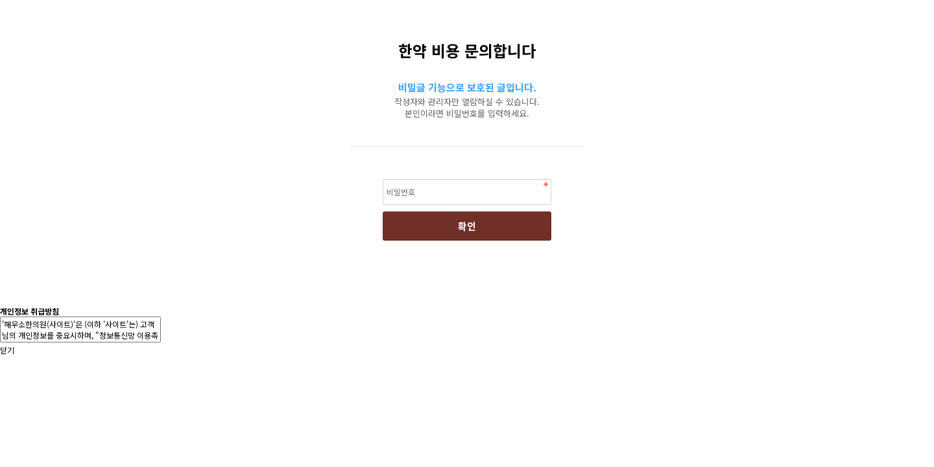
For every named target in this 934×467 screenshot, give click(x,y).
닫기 (7, 349)
